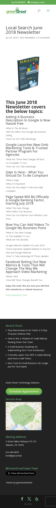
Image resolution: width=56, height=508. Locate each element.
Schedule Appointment (24, 391)
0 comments (44, 37)
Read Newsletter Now (16, 295)
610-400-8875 (19, 2)
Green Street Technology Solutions (22, 382)
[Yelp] (37, 499)
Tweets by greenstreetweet (19, 482)
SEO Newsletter (27, 37)
